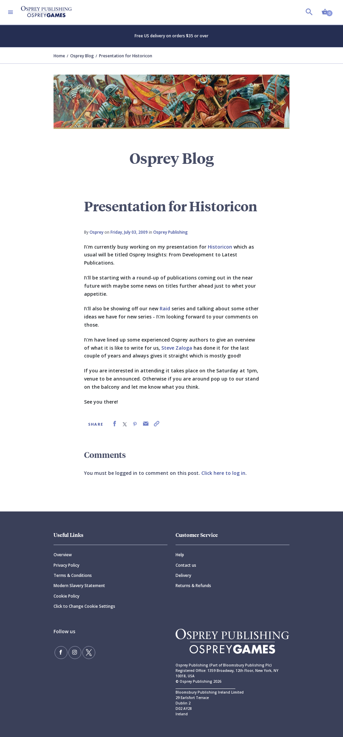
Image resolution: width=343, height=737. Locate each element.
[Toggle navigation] (10, 12)
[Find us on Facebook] (60, 652)
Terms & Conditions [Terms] (73, 575)
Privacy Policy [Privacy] (66, 565)
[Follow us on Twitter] (85, 652)
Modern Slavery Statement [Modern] (79, 585)
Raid (165, 308)
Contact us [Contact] (186, 565)
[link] (114, 423)
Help (180, 555)
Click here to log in (223, 473)
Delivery (183, 575)
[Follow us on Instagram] (73, 652)
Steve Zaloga (176, 348)
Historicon (220, 247)
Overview (63, 555)
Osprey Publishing (170, 232)
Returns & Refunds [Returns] (193, 585)
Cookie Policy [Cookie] (66, 596)
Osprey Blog (82, 56)
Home (59, 56)
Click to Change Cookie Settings (84, 606)
